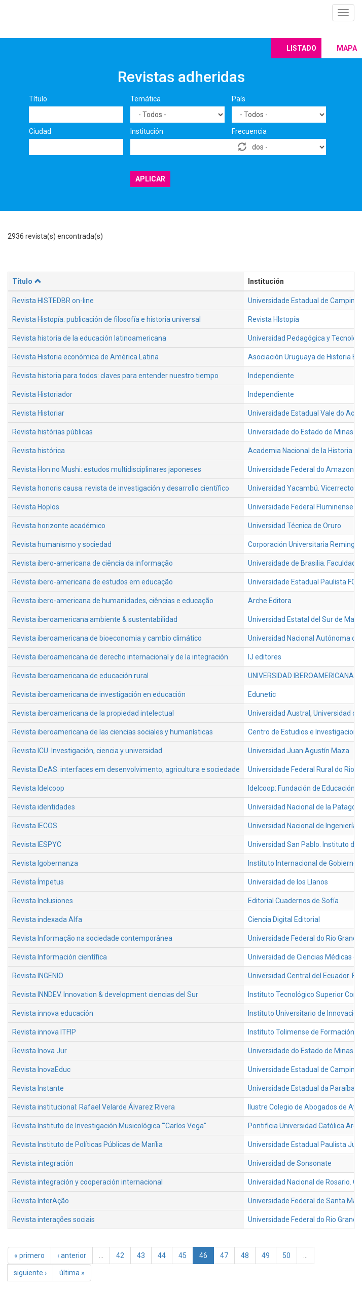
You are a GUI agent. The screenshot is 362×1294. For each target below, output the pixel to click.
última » (72, 1273)
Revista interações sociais (53, 1219)
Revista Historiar (38, 413)
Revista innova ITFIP (44, 1032)
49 (266, 1255)
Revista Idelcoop (38, 788)
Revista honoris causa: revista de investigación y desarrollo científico (120, 488)
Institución (146, 131)
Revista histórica (38, 451)
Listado (301, 48)
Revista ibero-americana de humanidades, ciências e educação (112, 601)
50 (286, 1255)
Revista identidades (43, 807)
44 (162, 1255)
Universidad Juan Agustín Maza (298, 751)
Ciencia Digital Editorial (284, 919)
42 (120, 1255)
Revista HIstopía (273, 319)
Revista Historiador (42, 394)
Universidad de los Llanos (288, 882)
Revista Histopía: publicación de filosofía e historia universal (106, 319)
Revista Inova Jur (39, 1051)
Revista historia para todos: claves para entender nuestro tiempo (115, 376)
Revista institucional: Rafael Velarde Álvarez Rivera (93, 1107)
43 (141, 1255)
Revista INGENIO (37, 976)
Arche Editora (270, 601)
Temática (145, 99)
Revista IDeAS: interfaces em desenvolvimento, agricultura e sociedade (126, 769)
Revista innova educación (52, 1013)
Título (38, 99)
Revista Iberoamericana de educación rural (80, 676)
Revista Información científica (59, 957)
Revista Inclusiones (42, 901)
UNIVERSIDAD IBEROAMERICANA (301, 676)
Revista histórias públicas (52, 432)
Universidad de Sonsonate (290, 1163)
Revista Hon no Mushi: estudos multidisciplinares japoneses (106, 469)
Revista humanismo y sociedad (62, 544)
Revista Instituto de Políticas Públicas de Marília (87, 1144)
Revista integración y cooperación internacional (87, 1182)
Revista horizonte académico (58, 526)
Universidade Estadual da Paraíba (301, 1088)
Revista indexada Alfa (47, 919)
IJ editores (264, 657)
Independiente (271, 376)
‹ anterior (71, 1255)
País (238, 99)
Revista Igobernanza (45, 863)
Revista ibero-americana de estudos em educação (92, 582)
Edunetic (262, 694)
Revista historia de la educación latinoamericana (89, 338)
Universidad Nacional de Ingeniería (302, 826)
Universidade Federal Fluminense (300, 507)
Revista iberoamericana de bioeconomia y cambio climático (107, 638)
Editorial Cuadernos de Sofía (293, 901)
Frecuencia (249, 131)
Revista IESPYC (36, 844)
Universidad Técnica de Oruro (294, 526)
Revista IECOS (34, 826)
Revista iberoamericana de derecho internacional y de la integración (120, 657)
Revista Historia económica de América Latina (85, 357)
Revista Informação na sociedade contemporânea (92, 938)
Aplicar (150, 179)
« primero (29, 1255)
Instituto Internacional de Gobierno (302, 863)
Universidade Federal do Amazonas (304, 469)
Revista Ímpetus (38, 882)
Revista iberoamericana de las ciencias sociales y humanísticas (112, 732)
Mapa (347, 48)
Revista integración (43, 1163)
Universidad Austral (279, 713)
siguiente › (30, 1273)
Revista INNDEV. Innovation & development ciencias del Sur (105, 994)
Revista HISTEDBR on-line (53, 301)
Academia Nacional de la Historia (300, 451)
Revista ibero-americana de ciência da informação (92, 563)
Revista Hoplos (35, 507)
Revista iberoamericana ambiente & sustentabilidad (94, 619)
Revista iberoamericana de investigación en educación (99, 694)
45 (182, 1255)
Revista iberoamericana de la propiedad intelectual (93, 713)
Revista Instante (38, 1088)
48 (245, 1255)
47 (224, 1255)
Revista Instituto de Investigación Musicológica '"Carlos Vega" (109, 1126)
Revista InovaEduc (41, 1069)
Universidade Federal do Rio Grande (304, 1219)
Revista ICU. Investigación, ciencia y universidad (87, 751)
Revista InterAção (40, 1201)
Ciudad (40, 131)
